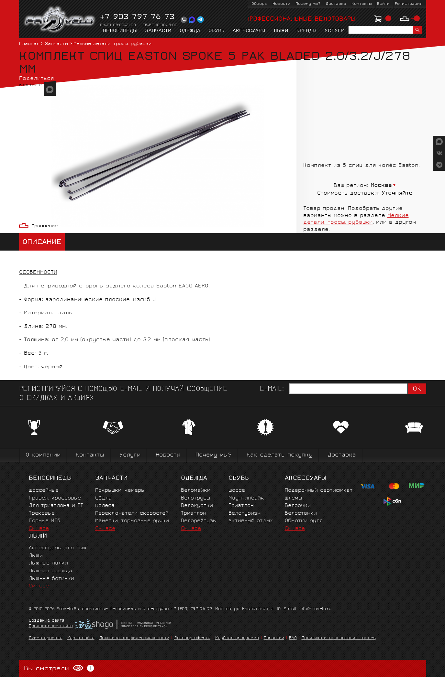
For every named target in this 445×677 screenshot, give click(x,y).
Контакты (361, 4)
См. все (39, 528)
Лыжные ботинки (51, 578)
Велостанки (301, 513)
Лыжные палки (48, 563)
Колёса (105, 505)
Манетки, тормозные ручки (132, 521)
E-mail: (272, 389)
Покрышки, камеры (120, 490)
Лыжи (280, 31)
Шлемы (293, 498)
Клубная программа (237, 638)
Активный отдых (250, 521)
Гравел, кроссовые (55, 498)
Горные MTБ (44, 521)
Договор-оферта (192, 638)
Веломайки (195, 490)
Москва (381, 185)
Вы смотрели (59, 668)
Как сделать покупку (279, 455)
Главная (29, 44)
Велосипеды (120, 31)
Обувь (216, 31)
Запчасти (158, 31)
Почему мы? (307, 4)
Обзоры (259, 4)
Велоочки (298, 505)
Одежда (190, 31)
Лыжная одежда (50, 571)
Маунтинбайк (246, 498)
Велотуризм (244, 513)
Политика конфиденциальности (134, 638)
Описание (41, 242)
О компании (43, 455)
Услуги (335, 31)
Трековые (42, 513)
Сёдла (103, 498)
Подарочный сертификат (319, 490)
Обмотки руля (304, 521)
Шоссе (236, 490)
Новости (281, 4)
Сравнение (44, 226)
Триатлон (193, 513)
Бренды (306, 31)
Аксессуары (249, 31)
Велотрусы (195, 498)
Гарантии (274, 638)
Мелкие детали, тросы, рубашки (112, 44)
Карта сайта (81, 638)
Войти (383, 4)
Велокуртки (197, 505)
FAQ (293, 638)
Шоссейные (44, 490)
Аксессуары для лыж (58, 548)
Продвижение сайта (51, 626)
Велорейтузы (199, 521)
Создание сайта (46, 621)
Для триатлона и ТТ (56, 505)
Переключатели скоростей (132, 513)
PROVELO (60, 20)
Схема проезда (45, 638)
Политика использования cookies (339, 638)
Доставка (336, 4)
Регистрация (408, 4)
